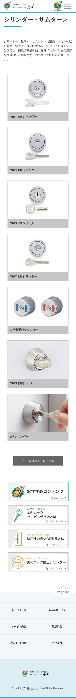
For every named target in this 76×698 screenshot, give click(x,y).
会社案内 (57, 642)
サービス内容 (19, 626)
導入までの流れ (18, 642)
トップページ (19, 610)
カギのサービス (56, 610)
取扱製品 (57, 626)
